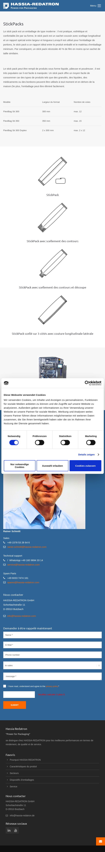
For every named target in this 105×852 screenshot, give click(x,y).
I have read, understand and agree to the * (31, 686)
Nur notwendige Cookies (19, 465)
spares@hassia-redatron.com (23, 582)
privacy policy (52, 686)
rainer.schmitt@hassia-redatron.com (26, 546)
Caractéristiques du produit (23, 766)
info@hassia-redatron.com (21, 616)
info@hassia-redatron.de (22, 815)
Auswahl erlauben (52, 465)
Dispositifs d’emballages (22, 780)
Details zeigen (86, 454)
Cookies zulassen (85, 465)
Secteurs (14, 773)
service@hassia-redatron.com (23, 564)
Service (13, 786)
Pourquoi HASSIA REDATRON (25, 760)
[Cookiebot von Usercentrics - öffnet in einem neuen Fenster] (87, 383)
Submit (15, 705)
